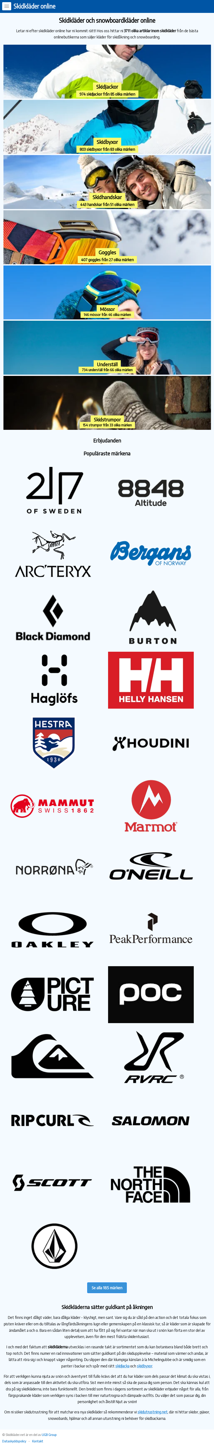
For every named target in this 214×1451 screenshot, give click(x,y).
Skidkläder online (34, 6)
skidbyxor (144, 1365)
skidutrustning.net (152, 1411)
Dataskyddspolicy (14, 1441)
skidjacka (122, 1365)
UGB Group (49, 1435)
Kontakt (37, 1441)
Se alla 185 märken (107, 1287)
